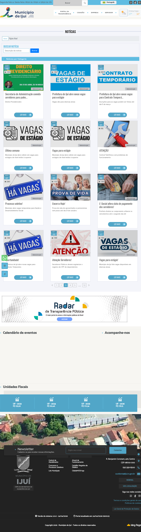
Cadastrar (118, 450)
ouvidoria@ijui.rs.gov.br (125, 474)
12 (84, 285)
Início (5, 38)
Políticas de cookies (133, 503)
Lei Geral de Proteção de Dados (126, 509)
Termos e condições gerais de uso (127, 500)
